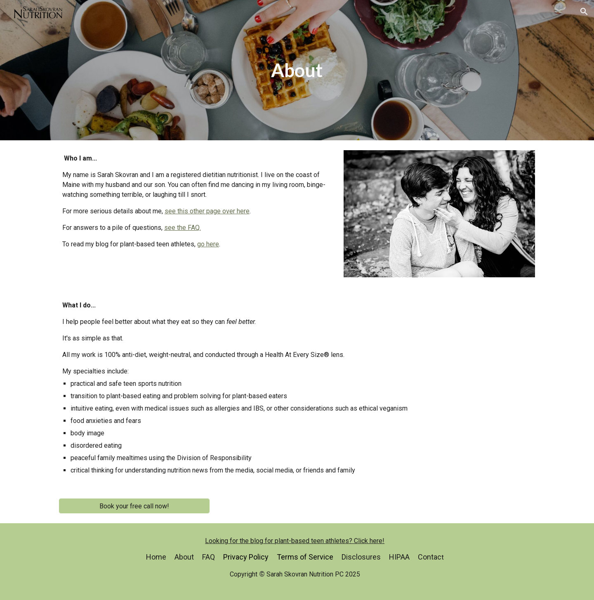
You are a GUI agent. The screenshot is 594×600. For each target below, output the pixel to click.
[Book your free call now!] (134, 506)
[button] (584, 11)
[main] (297, 70)
